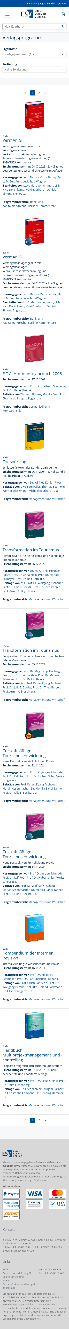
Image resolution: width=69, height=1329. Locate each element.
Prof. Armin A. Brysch (16, 591)
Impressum (9, 1287)
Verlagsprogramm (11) (35, 54)
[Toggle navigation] (7, 14)
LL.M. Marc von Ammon (38, 185)
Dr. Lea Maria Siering (43, 177)
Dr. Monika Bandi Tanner (47, 788)
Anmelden (32, 3)
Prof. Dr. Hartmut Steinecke (47, 386)
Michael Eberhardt (40, 491)
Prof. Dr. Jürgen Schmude (46, 772)
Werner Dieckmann (15, 491)
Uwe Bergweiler (30, 486)
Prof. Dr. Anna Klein (24, 575)
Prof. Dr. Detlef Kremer (17, 390)
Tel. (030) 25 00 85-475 (51, 1273)
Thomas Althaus (30, 394)
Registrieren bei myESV (51, 3)
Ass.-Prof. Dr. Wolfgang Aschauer (41, 583)
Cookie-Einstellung (13, 1276)
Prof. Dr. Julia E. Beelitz (17, 587)
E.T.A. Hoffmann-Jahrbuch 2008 (32, 373)
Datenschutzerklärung (15, 1273)
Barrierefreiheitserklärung (18, 1284)
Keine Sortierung (35, 69)
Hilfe (5, 1269)
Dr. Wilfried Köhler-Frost (45, 482)
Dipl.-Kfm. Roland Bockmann (44, 987)
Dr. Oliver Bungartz (15, 991)
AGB (5, 1280)
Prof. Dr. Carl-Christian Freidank (37, 979)
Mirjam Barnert (54, 1089)
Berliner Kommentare (42, 206)
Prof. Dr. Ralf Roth (27, 579)
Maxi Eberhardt (35, 189)
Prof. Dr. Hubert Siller (41, 776)
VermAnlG (12, 140)
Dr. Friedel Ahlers (31, 1089)
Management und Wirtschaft (47, 499)
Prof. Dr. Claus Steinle (44, 1081)
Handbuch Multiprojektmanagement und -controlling (32, 1055)
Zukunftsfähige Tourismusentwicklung (24, 753)
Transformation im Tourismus (31, 550)
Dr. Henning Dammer (49, 1093)
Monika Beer (51, 394)
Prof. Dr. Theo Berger (46, 587)
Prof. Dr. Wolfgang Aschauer (38, 784)
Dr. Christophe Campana (18, 1093)
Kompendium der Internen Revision (28, 955)
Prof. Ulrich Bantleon (33, 983)
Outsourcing (14, 461)
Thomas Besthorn (53, 486)
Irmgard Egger (26, 398)
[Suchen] (30, 26)
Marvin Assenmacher (16, 788)
